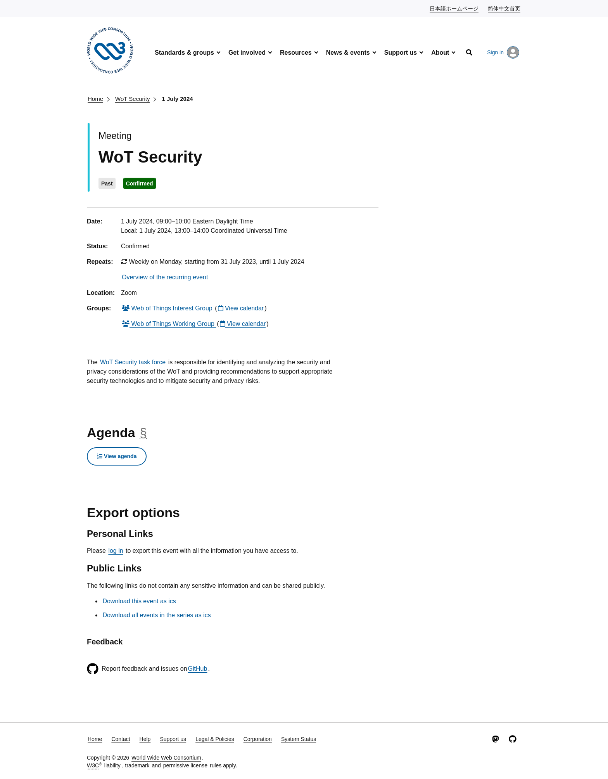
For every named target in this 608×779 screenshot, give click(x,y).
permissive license (185, 765)
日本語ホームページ (454, 8)
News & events (348, 52)
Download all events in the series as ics (156, 615)
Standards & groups (184, 52)
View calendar (241, 308)
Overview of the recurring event (165, 277)
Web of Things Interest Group (168, 308)
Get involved (247, 52)
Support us (400, 52)
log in (115, 550)
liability (112, 765)
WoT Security (132, 98)
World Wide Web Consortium (166, 758)
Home (95, 98)
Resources (296, 52)
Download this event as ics (139, 601)
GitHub (197, 668)
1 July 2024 (177, 98)
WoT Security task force (133, 362)
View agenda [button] (116, 456)
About (440, 52)
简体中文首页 (504, 8)
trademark (137, 765)
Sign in (503, 52)
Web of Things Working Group (169, 323)
